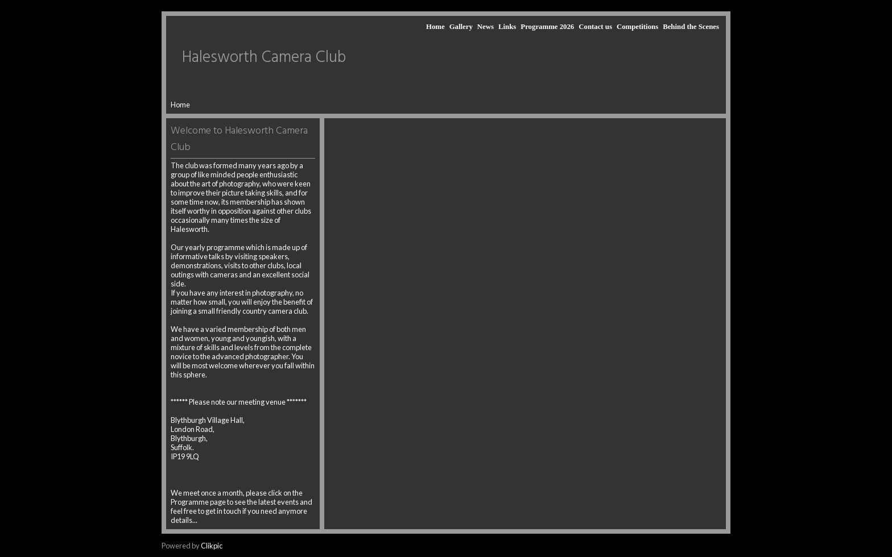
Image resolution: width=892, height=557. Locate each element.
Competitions (637, 27)
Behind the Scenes (691, 27)
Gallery (461, 27)
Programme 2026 (547, 27)
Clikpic (211, 545)
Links (507, 27)
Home (435, 27)
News (485, 27)
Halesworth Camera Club (264, 57)
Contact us (595, 27)
